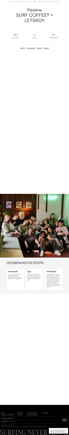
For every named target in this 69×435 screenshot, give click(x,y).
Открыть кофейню (41, 1)
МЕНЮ (46, 48)
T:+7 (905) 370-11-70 (53, 38)
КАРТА (39, 48)
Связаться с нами (11, 425)
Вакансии (24, 1)
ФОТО (22, 48)
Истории (29, 1)
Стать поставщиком (49, 1)
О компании (56, 1)
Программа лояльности (17, 1)
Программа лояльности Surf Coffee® (39, 426)
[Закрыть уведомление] (67, 428)
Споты (11, 1)
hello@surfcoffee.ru (4, 425)
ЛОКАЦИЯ (31, 48)
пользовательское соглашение (62, 432)
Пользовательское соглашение (26, 426)
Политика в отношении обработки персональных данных (11, 426)
